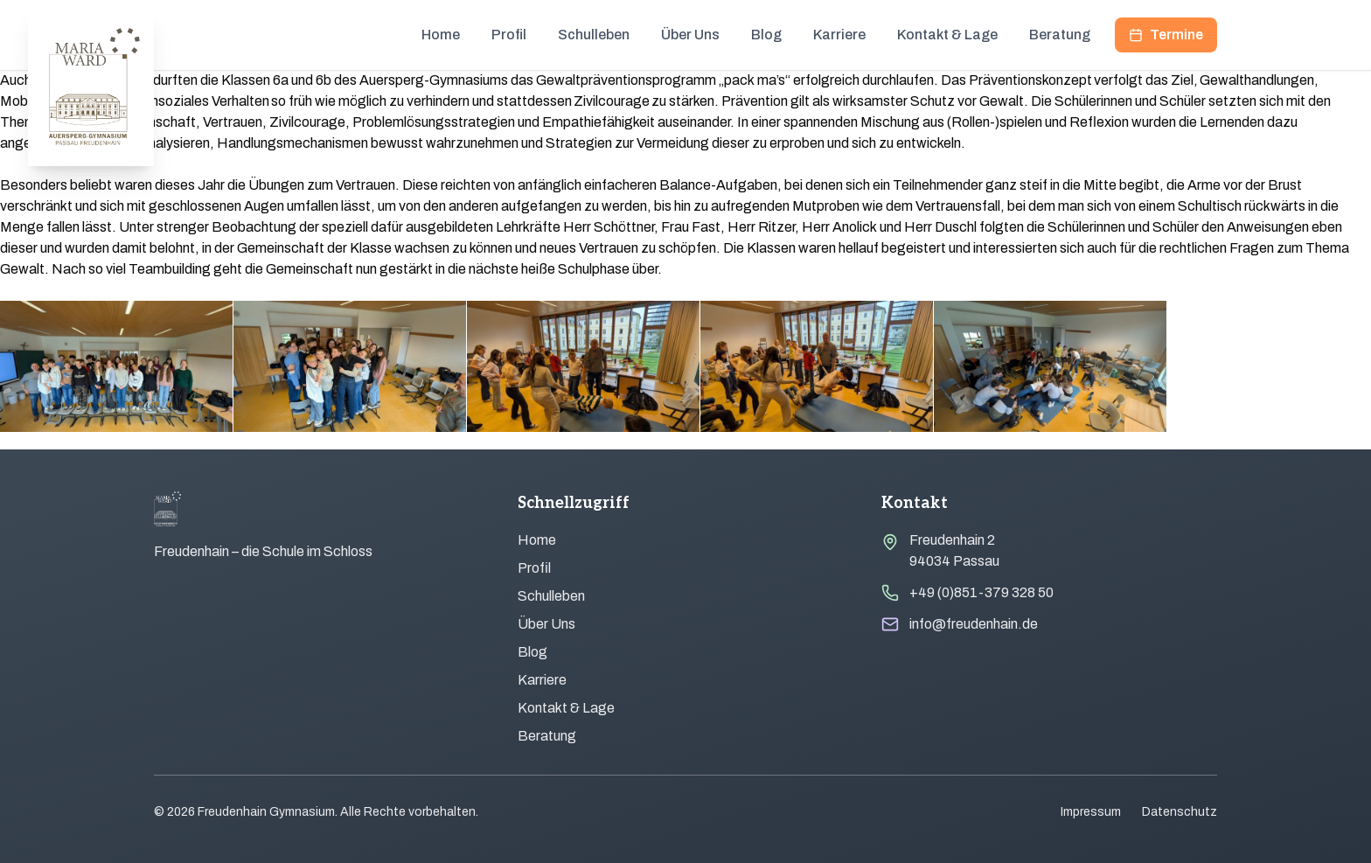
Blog (766, 34)
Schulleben (594, 34)
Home (440, 34)
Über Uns (690, 34)
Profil (508, 34)
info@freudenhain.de (973, 623)
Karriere (839, 34)
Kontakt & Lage (947, 34)
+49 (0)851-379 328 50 (981, 592)
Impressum (1091, 811)
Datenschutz (1179, 811)
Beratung (1059, 34)
